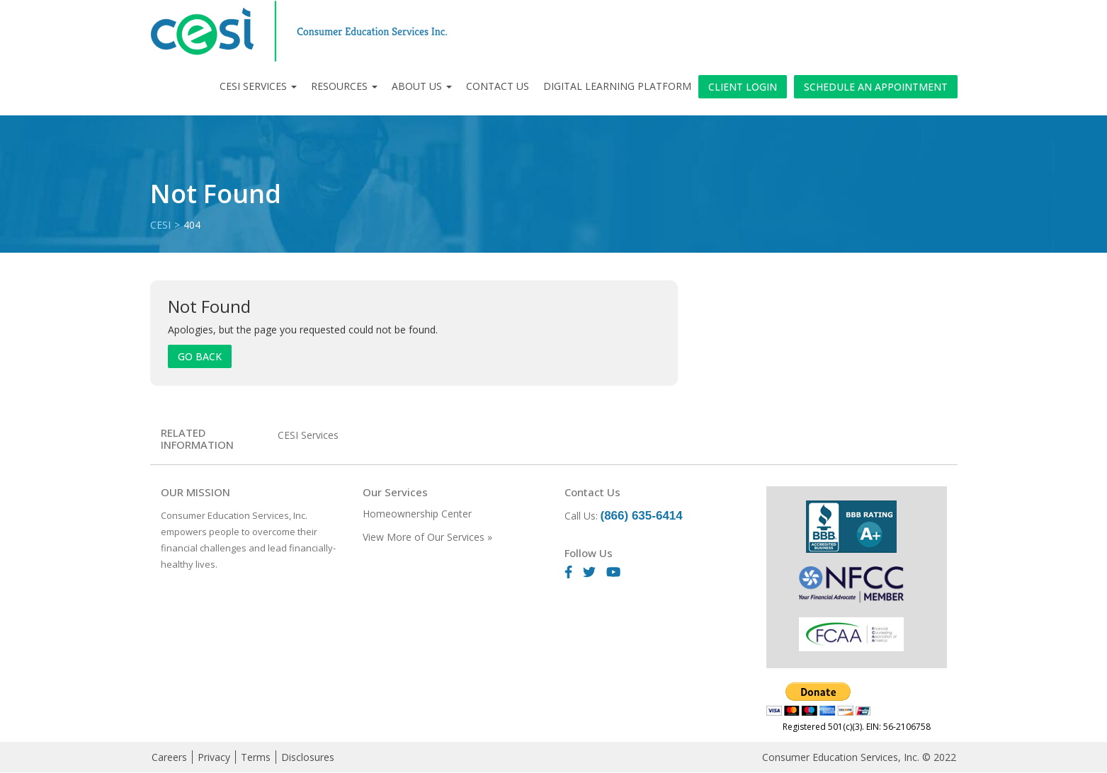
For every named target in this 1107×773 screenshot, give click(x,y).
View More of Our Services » (427, 537)
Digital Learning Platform (617, 86)
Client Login (742, 86)
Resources (344, 86)
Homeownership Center (417, 513)
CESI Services (258, 86)
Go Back (200, 356)
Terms (256, 757)
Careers (169, 757)
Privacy (214, 757)
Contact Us (497, 86)
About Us (422, 86)
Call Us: (623, 515)
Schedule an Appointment (876, 86)
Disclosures (307, 757)
